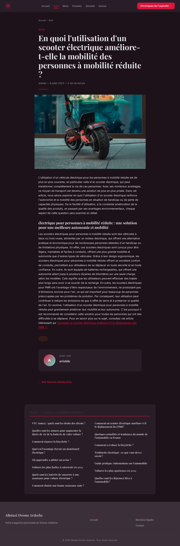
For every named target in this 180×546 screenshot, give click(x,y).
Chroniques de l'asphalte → (156, 5)
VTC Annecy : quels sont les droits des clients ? (58, 423)
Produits (77, 5)
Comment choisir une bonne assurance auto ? (58, 485)
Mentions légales (145, 519)
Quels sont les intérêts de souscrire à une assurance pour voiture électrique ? (55, 476)
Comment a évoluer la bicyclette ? (114, 445)
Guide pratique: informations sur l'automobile (121, 463)
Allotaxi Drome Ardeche (24, 515)
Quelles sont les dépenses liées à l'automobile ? (113, 480)
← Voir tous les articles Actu (55, 382)
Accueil (46, 5)
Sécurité (90, 5)
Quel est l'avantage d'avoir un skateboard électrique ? (55, 450)
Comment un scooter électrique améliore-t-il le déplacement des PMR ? (120, 425)
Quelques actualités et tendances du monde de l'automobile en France (121, 436)
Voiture (102, 5)
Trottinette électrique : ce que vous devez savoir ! (118, 454)
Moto (66, 5)
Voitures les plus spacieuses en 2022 (115, 470)
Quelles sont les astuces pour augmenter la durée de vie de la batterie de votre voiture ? (57, 432)
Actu (56, 5)
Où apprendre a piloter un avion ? (51, 459)
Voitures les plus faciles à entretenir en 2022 (57, 467)
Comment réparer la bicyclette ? (50, 441)
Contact (140, 525)
